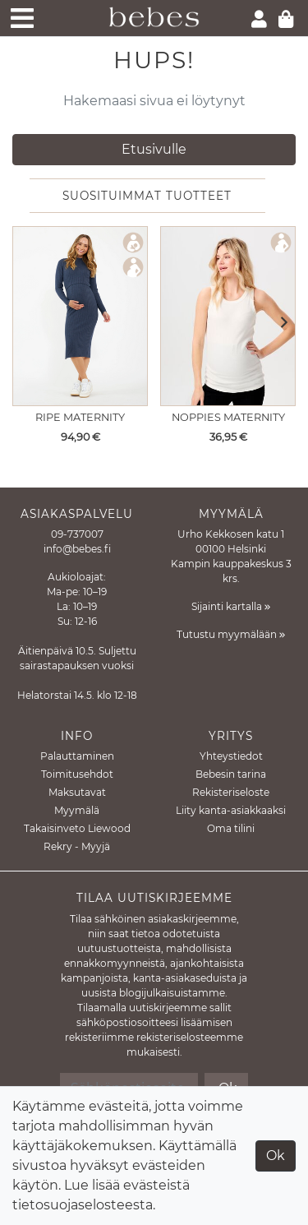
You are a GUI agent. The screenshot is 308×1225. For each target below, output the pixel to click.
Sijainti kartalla (230, 606)
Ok (275, 1155)
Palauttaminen (77, 756)
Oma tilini (231, 828)
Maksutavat (77, 792)
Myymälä (76, 810)
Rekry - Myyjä (77, 846)
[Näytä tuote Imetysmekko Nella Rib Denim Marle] (80, 316)
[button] (279, 323)
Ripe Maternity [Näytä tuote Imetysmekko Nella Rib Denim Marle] (80, 417)
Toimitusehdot (77, 774)
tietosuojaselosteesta (82, 1205)
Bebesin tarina (230, 774)
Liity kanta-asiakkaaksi (231, 810)
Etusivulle (154, 149)
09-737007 (77, 534)
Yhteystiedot (231, 756)
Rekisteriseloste (230, 792)
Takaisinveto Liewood (77, 828)
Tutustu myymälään (231, 634)
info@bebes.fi (77, 549)
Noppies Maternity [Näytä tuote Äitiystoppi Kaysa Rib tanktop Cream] (228, 417)
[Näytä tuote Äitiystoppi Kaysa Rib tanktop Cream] (228, 316)
